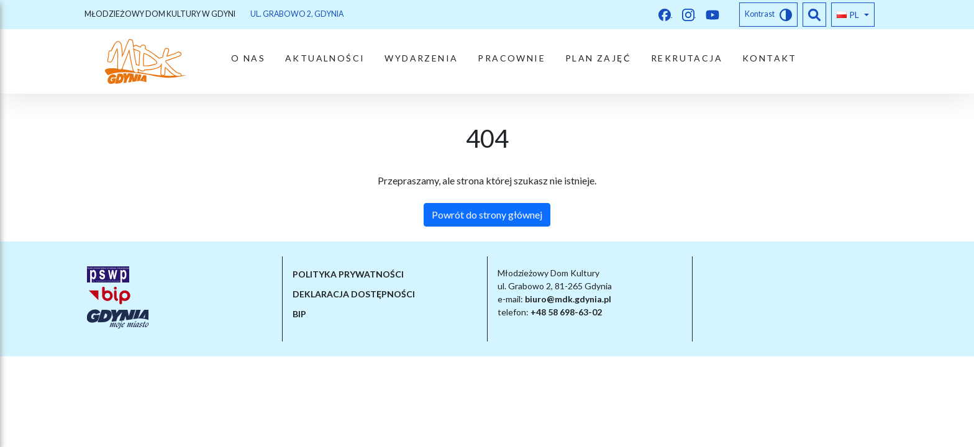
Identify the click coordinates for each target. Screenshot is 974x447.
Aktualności (325, 58)
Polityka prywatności (348, 274)
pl (848, 14)
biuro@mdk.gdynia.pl (568, 299)
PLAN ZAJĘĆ (598, 58)
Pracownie (511, 58)
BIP (299, 314)
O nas (248, 58)
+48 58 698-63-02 (566, 312)
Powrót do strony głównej (487, 214)
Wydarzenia (421, 58)
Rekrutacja (686, 58)
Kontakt (769, 58)
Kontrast (768, 15)
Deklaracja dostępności (354, 294)
